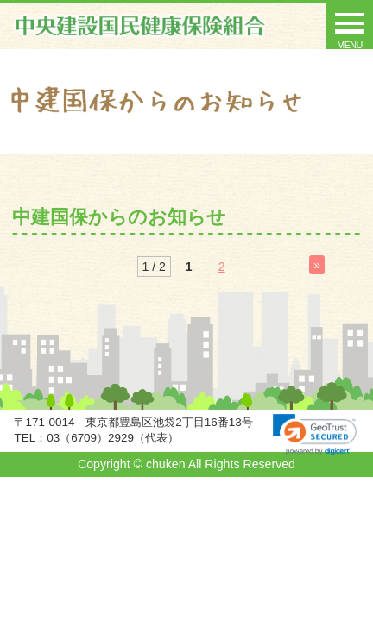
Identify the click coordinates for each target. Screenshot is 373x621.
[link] (314, 435)
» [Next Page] (316, 265)
